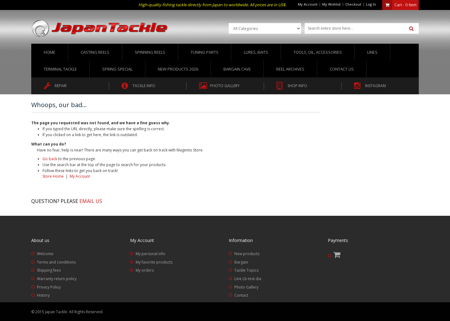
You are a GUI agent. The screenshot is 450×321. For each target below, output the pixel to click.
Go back (49, 158)
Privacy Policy (49, 287)
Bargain (241, 262)
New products (246, 253)
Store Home (53, 176)
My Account (308, 4)
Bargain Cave (237, 69)
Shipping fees (49, 270)
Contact (241, 295)
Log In (371, 4)
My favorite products (154, 262)
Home (49, 52)
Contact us (342, 69)
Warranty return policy (57, 278)
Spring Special (117, 69)
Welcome (45, 253)
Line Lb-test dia (247, 278)
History (43, 295)
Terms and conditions (56, 262)
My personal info (150, 253)
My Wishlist (331, 4)
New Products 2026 (178, 69)
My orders (145, 270)
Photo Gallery (246, 287)
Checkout (353, 4)
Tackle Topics (246, 270)
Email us (90, 201)
